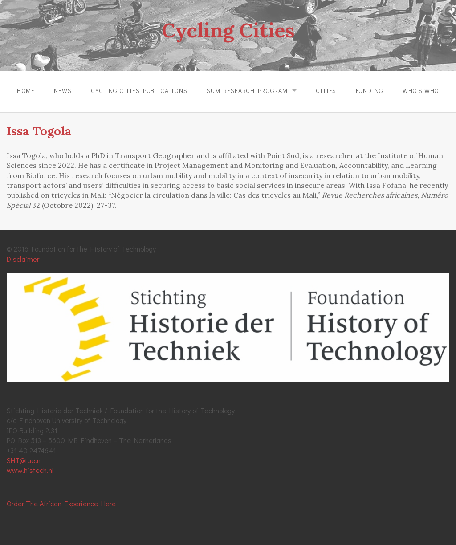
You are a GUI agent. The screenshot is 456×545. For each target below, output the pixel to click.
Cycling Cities (228, 30)
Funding (369, 90)
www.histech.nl (30, 470)
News (62, 90)
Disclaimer (23, 259)
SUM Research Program (247, 90)
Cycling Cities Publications (139, 90)
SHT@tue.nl (24, 460)
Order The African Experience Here (61, 503)
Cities (326, 90)
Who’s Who (421, 90)
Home (26, 90)
